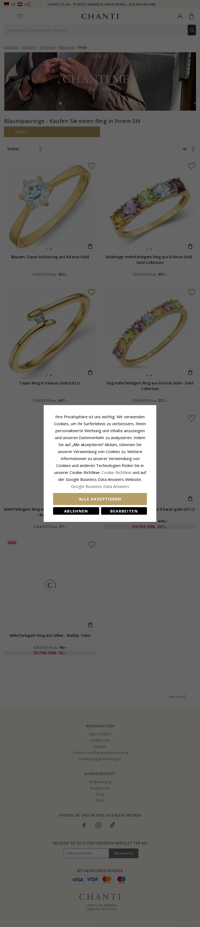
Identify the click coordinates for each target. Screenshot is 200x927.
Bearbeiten (124, 511)
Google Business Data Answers (100, 486)
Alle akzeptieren (100, 499)
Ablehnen (76, 511)
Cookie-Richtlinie (117, 472)
